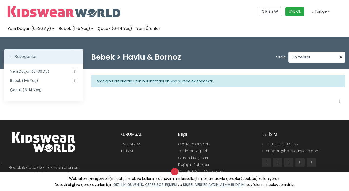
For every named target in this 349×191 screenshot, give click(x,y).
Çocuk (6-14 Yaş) (115, 28)
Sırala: (281, 57)
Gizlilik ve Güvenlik (194, 144)
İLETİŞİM (126, 151)
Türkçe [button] (319, 11)
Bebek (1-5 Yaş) (74, 28)
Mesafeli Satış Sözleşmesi (201, 171)
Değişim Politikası (193, 164)
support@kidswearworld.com (291, 151)
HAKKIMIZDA (130, 144)
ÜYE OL (295, 11)
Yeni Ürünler (148, 28)
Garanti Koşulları (193, 157)
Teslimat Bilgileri (192, 151)
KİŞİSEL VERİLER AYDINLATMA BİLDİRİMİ (214, 184)
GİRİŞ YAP (270, 11)
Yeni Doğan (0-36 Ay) (29, 28)
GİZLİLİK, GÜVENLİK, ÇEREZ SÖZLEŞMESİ (145, 184)
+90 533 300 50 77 (280, 144)
